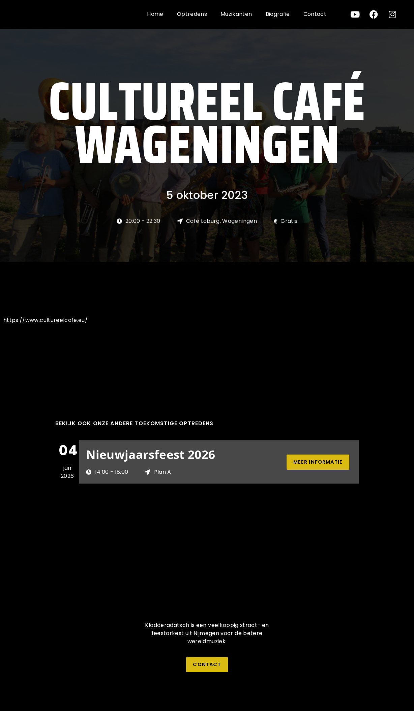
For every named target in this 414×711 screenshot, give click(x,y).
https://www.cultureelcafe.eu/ (45, 320)
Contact (314, 14)
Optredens (192, 14)
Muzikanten (236, 14)
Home (155, 14)
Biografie (278, 14)
